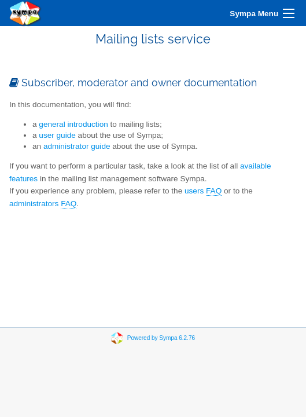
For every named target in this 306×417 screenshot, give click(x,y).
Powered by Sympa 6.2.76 (161, 338)
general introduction (73, 124)
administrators (42, 204)
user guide (57, 135)
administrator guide (76, 146)
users (203, 191)
